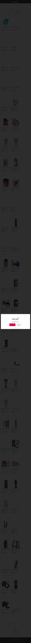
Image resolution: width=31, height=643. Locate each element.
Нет (18, 325)
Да (12, 325)
